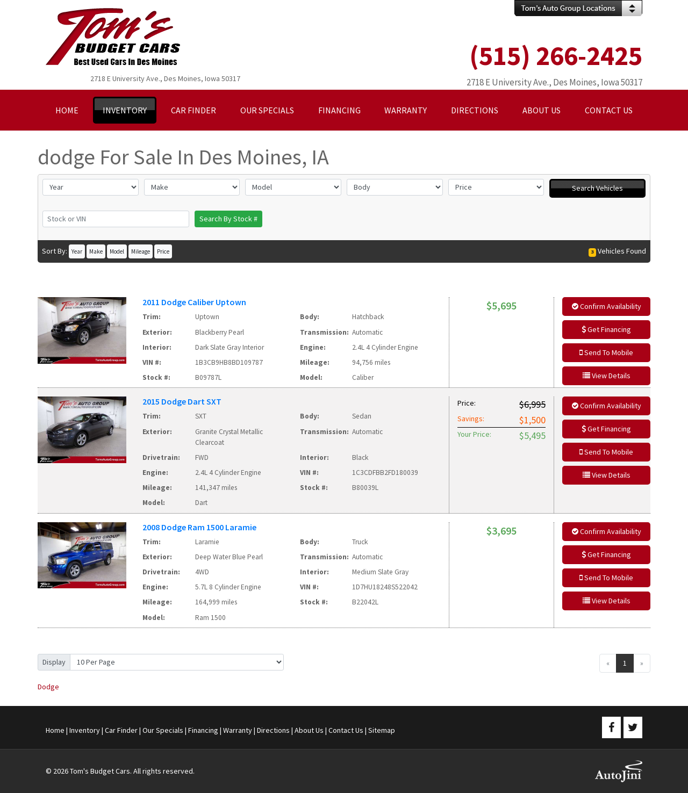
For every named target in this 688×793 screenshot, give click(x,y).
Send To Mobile (606, 352)
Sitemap (381, 730)
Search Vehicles (597, 188)
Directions (273, 730)
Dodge (48, 686)
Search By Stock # (228, 219)
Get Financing (606, 329)
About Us (309, 730)
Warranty (237, 730)
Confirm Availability (606, 306)
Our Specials (162, 730)
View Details (606, 375)
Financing (203, 730)
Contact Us (345, 730)
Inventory (84, 730)
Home (55, 730)
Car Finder (121, 730)
